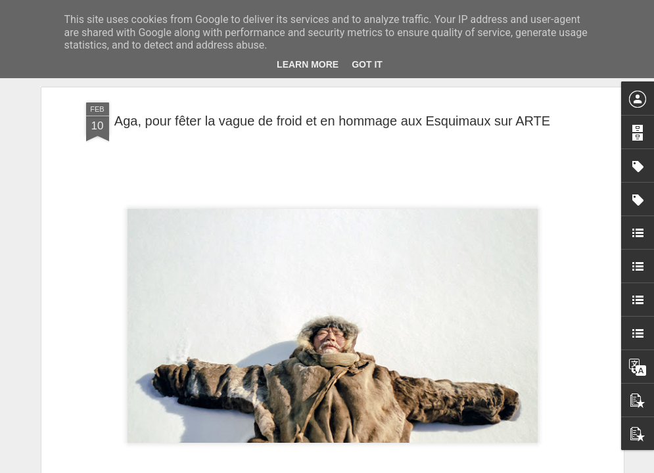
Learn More (308, 64)
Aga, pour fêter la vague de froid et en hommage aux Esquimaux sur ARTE (332, 121)
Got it (367, 64)
